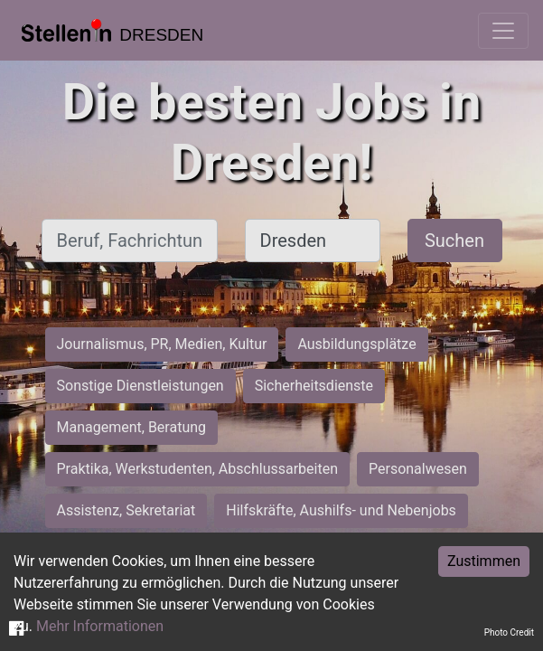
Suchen (454, 240)
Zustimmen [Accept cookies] (483, 561)
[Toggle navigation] (503, 31)
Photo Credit (509, 632)
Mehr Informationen (100, 626)
